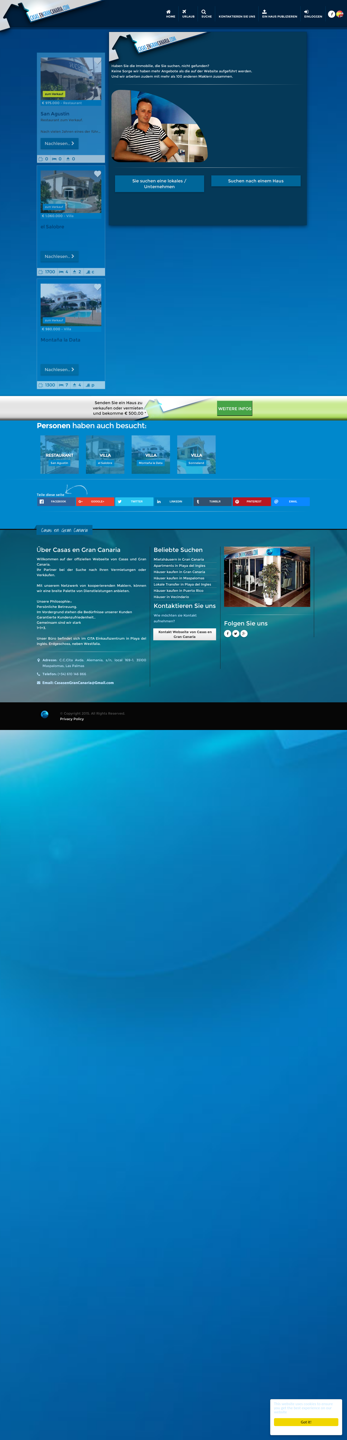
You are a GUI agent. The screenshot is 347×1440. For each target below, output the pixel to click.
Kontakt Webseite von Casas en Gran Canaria (185, 634)
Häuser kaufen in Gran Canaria (179, 572)
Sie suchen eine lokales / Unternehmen (178, 183)
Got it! (306, 1422)
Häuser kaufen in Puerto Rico (178, 590)
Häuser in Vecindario (171, 597)
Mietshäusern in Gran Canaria (179, 559)
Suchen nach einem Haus (275, 181)
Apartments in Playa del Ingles (179, 565)
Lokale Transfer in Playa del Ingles (182, 584)
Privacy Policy (72, 719)
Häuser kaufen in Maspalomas (179, 578)
